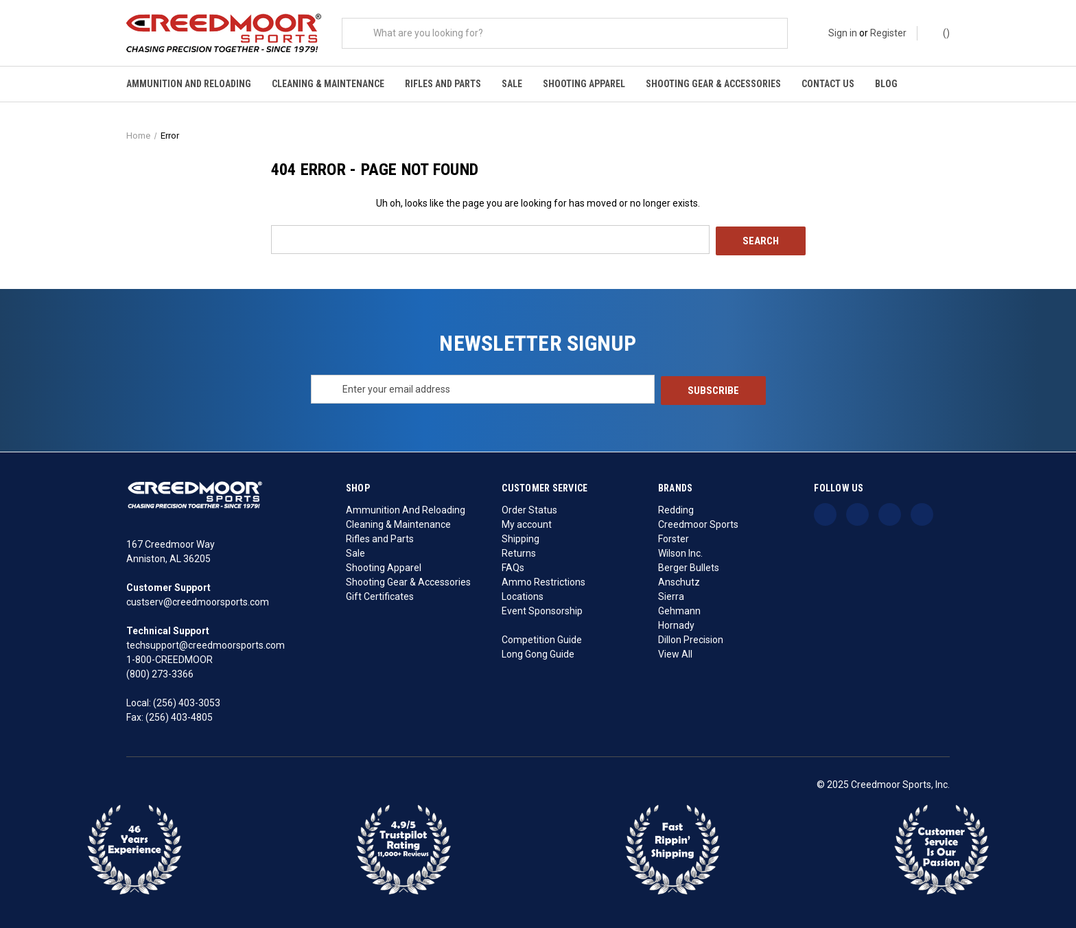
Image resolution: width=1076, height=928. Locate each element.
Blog (886, 83)
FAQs (513, 565)
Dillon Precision (690, 637)
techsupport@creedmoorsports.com (205, 643)
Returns (519, 551)
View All (675, 652)
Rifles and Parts (443, 83)
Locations (522, 594)
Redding (676, 507)
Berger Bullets (688, 565)
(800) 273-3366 (160, 672)
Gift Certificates (380, 594)
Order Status (529, 507)
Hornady (676, 623)
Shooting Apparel (584, 83)
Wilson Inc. (680, 551)
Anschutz (679, 580)
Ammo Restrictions (543, 580)
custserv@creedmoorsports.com (197, 600)
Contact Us (828, 83)
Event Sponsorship (542, 608)
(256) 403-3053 (186, 701)
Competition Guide (542, 637)
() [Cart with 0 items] (940, 32)
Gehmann (679, 608)
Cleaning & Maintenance (328, 83)
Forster (673, 536)
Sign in (842, 32)
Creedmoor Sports (698, 522)
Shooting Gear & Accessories (713, 83)
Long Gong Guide (538, 652)
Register (888, 32)
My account (527, 522)
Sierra (671, 594)
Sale (512, 83)
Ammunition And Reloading (188, 83)
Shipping (520, 536)
